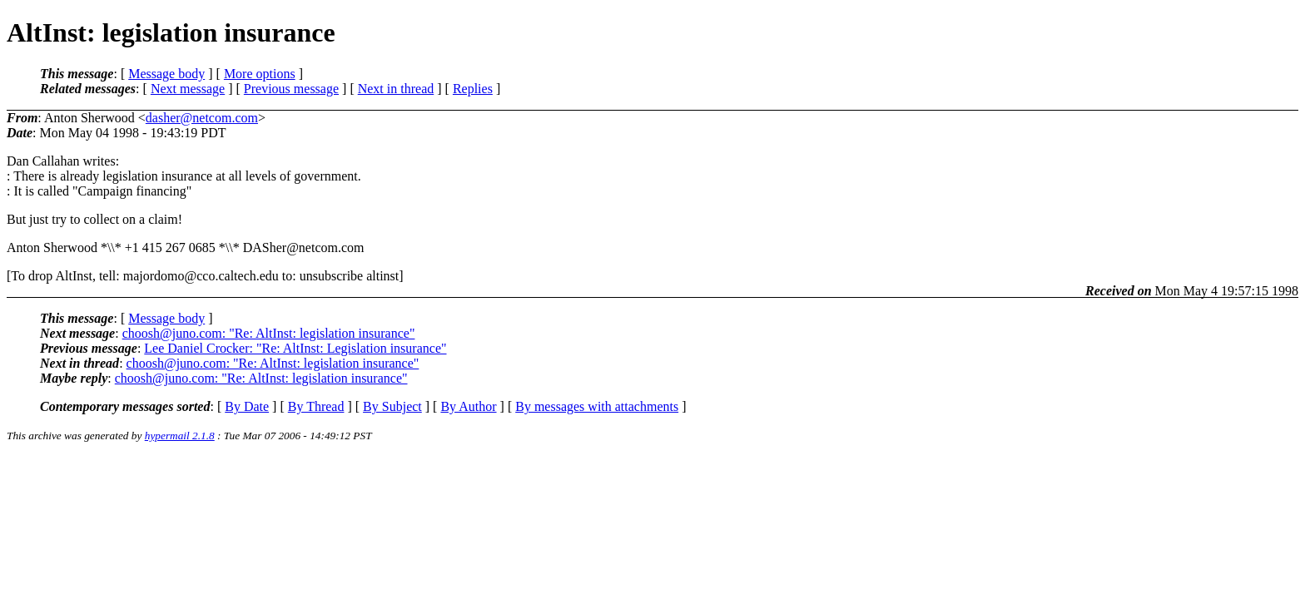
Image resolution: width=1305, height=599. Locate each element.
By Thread (316, 406)
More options (259, 74)
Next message (188, 89)
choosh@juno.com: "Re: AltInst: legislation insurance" (268, 333)
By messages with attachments (596, 406)
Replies (473, 89)
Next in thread (396, 89)
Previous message (291, 89)
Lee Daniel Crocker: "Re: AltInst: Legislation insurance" (295, 348)
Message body (166, 74)
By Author (468, 406)
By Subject (392, 406)
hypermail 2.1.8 (180, 435)
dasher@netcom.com (202, 118)
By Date (247, 406)
